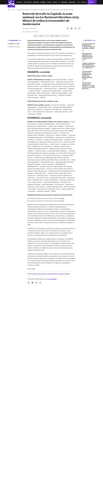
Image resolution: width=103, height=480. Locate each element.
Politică (19, 2)
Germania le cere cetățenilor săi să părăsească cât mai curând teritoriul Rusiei (87, 56)
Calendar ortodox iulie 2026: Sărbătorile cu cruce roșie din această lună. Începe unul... (88, 65)
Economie (36, 2)
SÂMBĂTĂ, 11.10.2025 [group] (13, 43)
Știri (14, 9)
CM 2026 (54, 2)
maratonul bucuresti (53, 273)
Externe (43, 2)
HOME (9, 9)
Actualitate (27, 2)
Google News (52, 279)
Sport (49, 2)
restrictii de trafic (42, 273)
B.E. (34, 269)
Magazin (64, 2)
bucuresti (35, 273)
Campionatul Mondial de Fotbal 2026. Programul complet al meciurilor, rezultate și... (88, 47)
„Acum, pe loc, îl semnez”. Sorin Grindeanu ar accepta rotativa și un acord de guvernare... (88, 85)
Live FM (83, 2)
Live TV (91, 2)
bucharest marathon (64, 273)
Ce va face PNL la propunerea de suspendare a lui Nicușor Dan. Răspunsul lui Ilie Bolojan (87, 75)
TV (59, 2)
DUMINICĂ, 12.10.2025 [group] (14, 46)
